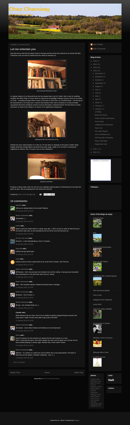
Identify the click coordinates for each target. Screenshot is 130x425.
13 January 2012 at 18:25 (24, 358)
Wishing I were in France (102, 338)
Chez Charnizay (29, 9)
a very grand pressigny (102, 247)
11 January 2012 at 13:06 (24, 298)
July (97, 90)
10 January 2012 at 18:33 (24, 221)
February (98, 106)
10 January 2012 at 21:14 (24, 254)
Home (47, 373)
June (97, 93)
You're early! (99, 121)
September (99, 83)
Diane (18, 335)
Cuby (18, 259)
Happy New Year (101, 144)
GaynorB (19, 248)
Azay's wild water (101, 141)
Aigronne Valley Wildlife (102, 309)
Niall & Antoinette (22, 215)
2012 (95, 71)
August (98, 86)
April (97, 99)
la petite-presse (99, 357)
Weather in (97, 160)
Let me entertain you (102, 134)
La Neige (98, 112)
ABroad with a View (100, 352)
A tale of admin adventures (104, 118)
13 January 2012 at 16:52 (24, 345)
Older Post (78, 373)
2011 (95, 149)
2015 (95, 61)
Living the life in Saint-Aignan (105, 276)
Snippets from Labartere (102, 300)
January (98, 109)
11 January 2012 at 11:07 (24, 265)
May (97, 96)
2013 (95, 67)
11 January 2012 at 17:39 (24, 331)
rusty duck (97, 304)
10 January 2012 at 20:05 (24, 234)
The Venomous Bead (101, 290)
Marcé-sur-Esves (101, 115)
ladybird (19, 205)
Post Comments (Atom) (51, 378)
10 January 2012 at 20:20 (24, 244)
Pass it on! (98, 128)
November (99, 77)
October (98, 80)
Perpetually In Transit (101, 323)
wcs (94, 233)
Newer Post (15, 373)
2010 (95, 152)
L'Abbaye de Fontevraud (104, 125)
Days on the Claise (100, 261)
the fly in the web (22, 238)
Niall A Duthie (98, 44)
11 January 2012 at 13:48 (24, 320)
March (97, 102)
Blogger (76, 420)
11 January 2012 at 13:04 (24, 277)
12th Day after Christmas (104, 138)
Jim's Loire (97, 295)
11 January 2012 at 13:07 (24, 308)
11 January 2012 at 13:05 (24, 287)
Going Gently (98, 218)
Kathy (18, 226)
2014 (95, 64)
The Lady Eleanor (101, 131)
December (99, 73)
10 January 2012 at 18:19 (24, 211)
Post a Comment (19, 362)
